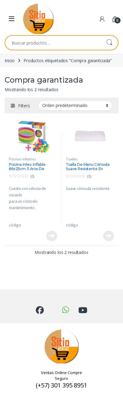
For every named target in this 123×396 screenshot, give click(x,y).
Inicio (10, 60)
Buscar (109, 43)
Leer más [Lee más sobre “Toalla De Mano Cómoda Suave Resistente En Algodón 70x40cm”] (108, 236)
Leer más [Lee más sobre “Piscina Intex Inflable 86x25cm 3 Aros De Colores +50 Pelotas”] (51, 236)
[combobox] (53, 43)
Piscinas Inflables (22, 159)
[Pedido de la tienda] (75, 105)
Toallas (71, 159)
